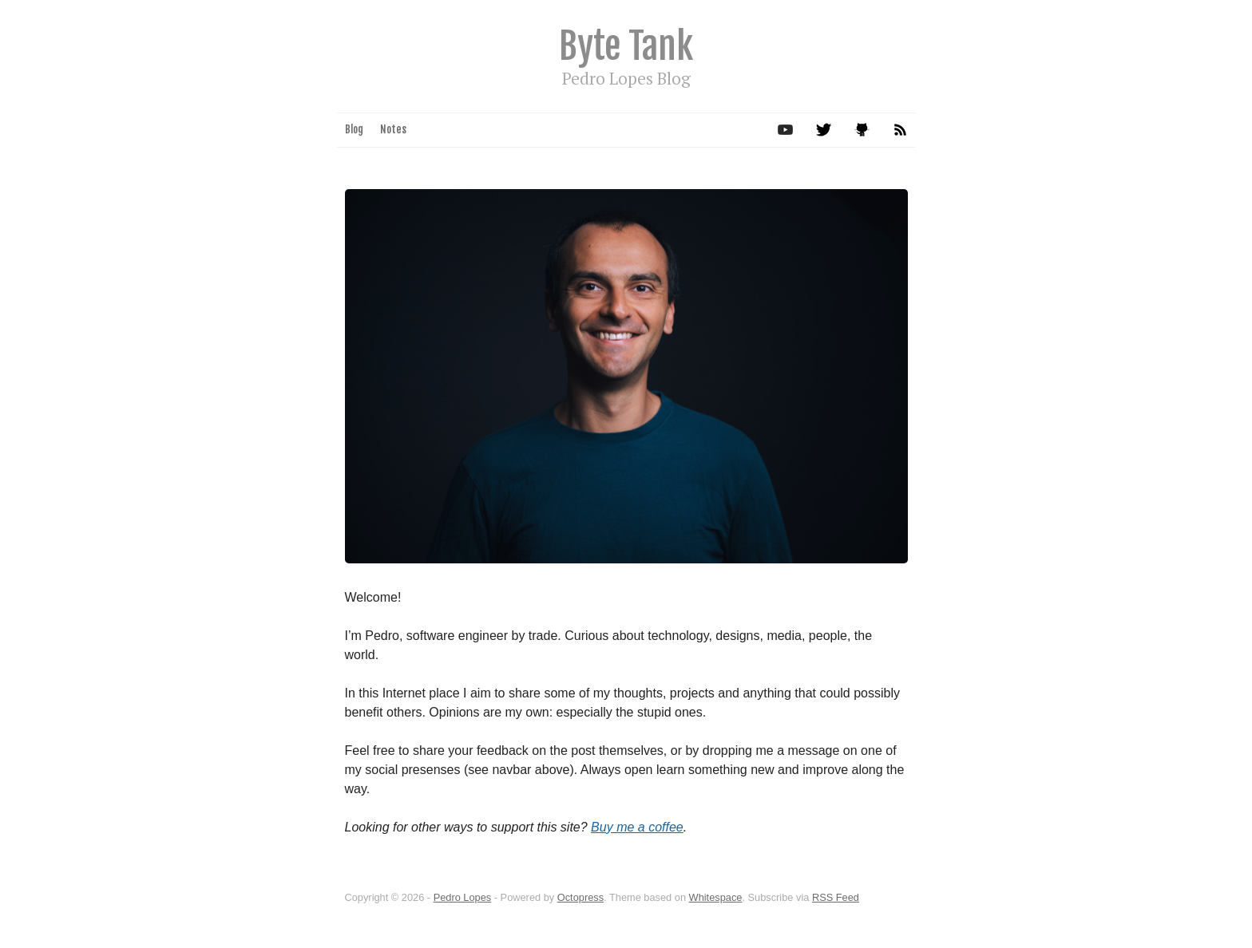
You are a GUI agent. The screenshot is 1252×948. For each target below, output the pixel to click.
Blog (354, 129)
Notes (393, 129)
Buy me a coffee (637, 827)
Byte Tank (626, 46)
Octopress (580, 897)
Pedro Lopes (463, 897)
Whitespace (716, 897)
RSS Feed (835, 897)
